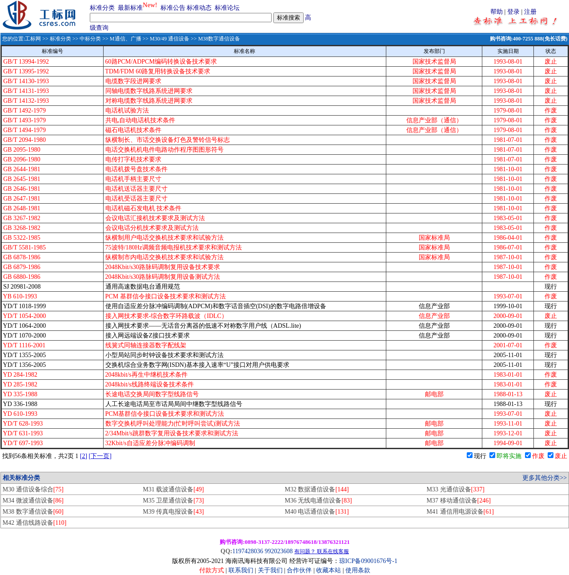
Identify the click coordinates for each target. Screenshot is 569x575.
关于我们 (271, 570)
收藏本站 (328, 570)
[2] (83, 456)
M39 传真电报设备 (173, 511)
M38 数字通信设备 (33, 511)
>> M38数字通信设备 (214, 39)
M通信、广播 (125, 39)
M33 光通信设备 (456, 489)
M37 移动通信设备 (459, 500)
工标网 (33, 39)
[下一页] (100, 456)
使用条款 (357, 570)
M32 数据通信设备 (316, 489)
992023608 (278, 551)
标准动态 (199, 7)
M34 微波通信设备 (33, 500)
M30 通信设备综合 (33, 489)
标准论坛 (227, 7)
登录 (513, 11)
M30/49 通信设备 (169, 39)
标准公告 (172, 7)
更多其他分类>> (544, 477)
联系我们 (240, 570)
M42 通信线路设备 (35, 522)
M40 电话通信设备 (316, 511)
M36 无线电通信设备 (318, 500)
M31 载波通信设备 (173, 489)
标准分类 (102, 7)
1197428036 (247, 551)
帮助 (496, 11)
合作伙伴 (299, 570)
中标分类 (90, 39)
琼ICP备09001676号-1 (368, 561)
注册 (530, 11)
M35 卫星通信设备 (173, 500)
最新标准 (130, 7)
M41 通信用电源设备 (460, 511)
